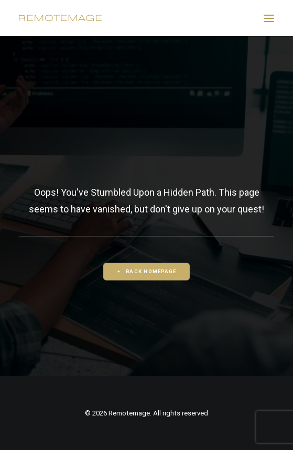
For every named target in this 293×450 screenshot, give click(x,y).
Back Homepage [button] (146, 272)
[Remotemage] (60, 18)
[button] (269, 18)
